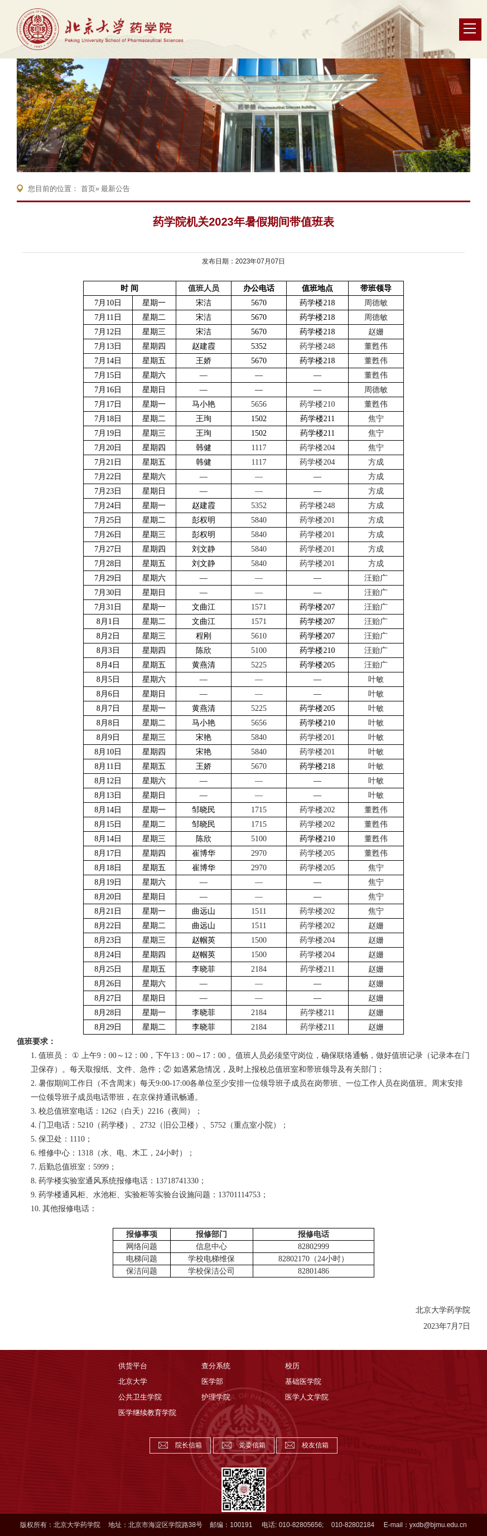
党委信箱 (252, 1445)
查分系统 (215, 1366)
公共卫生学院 (140, 1397)
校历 (292, 1366)
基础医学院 (303, 1381)
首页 (88, 188)
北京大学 (132, 1381)
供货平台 (132, 1366)
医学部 (212, 1381)
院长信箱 (188, 1445)
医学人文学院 (307, 1397)
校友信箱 (315, 1445)
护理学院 (215, 1397)
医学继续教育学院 (147, 1412)
